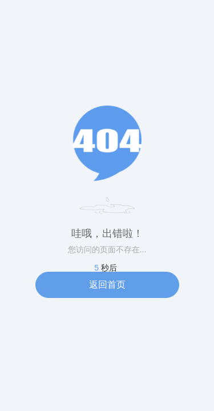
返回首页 (107, 284)
